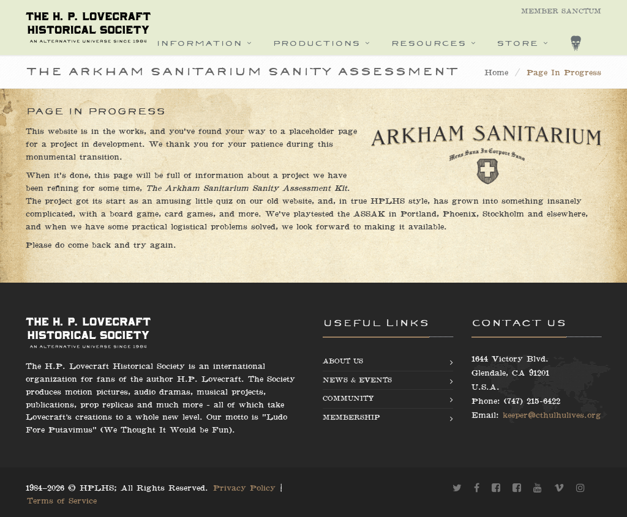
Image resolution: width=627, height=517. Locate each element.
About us (343, 361)
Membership (351, 417)
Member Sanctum (561, 11)
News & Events (357, 380)
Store (517, 43)
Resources (428, 43)
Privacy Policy (244, 488)
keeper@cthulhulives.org (552, 415)
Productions (316, 43)
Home (496, 72)
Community (348, 398)
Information (199, 43)
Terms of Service (62, 501)
